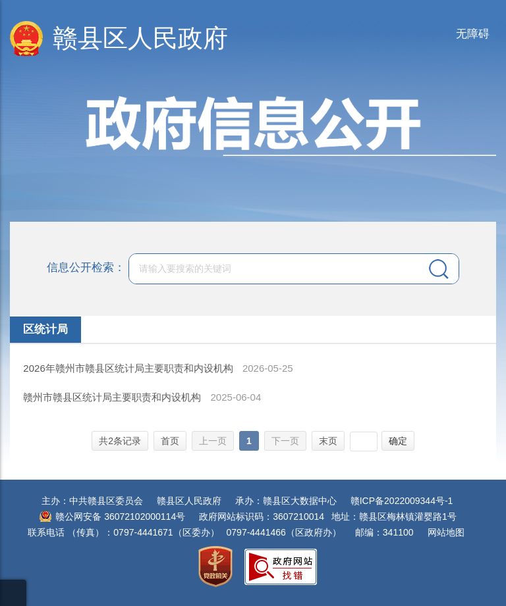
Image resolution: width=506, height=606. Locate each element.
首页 (170, 441)
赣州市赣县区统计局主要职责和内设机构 (113, 397)
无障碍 (473, 34)
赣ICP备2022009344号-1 (402, 500)
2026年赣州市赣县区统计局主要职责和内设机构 (129, 368)
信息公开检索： (86, 268)
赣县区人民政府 (140, 38)
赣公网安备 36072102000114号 (120, 516)
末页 (328, 441)
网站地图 (446, 532)
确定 (398, 441)
